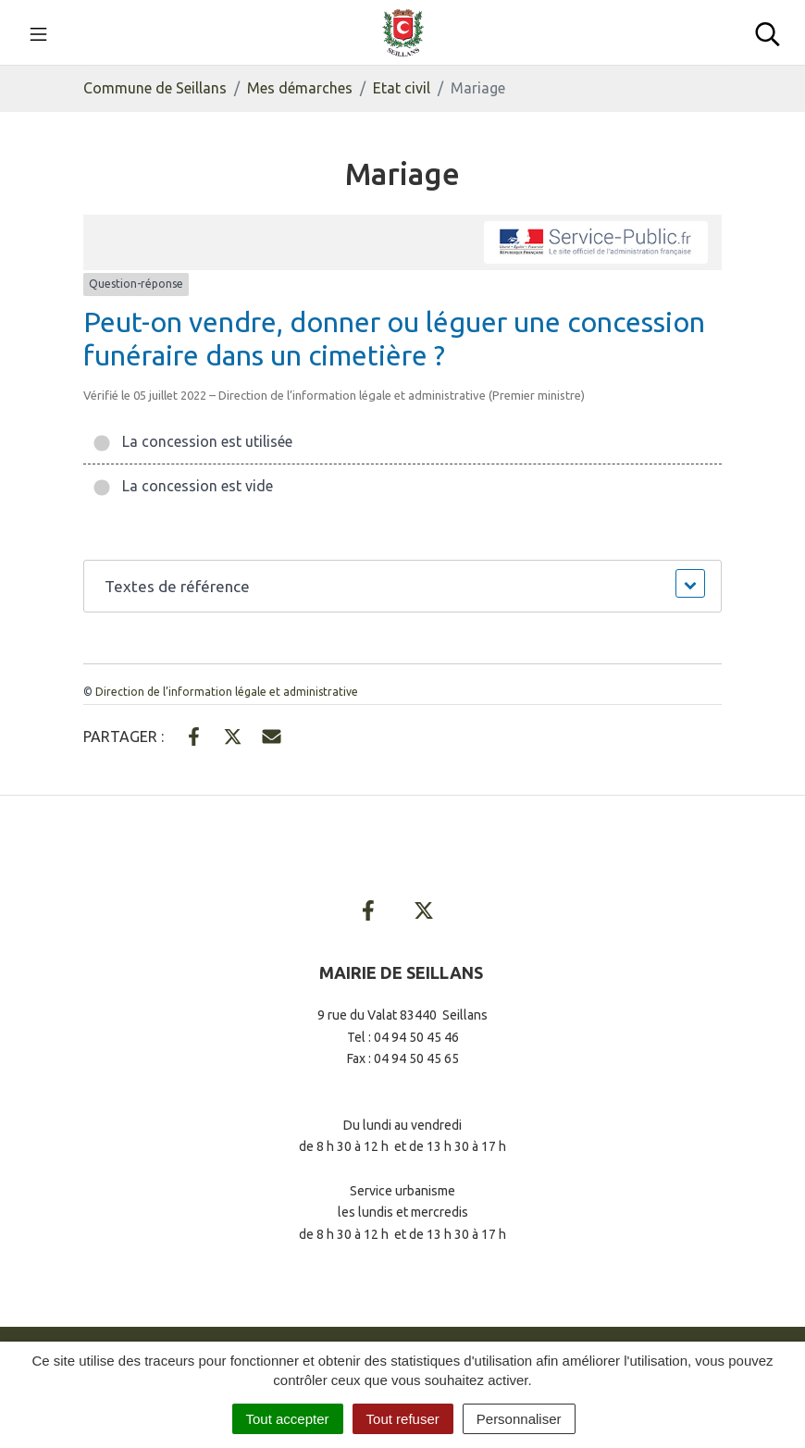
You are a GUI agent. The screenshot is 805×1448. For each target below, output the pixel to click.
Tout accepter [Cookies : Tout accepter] (287, 1419)
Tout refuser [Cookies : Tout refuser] (403, 1419)
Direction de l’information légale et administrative (226, 692)
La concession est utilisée (192, 441)
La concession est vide (183, 485)
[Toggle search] (767, 32)
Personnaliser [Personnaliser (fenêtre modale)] (519, 1419)
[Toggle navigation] (38, 32)
